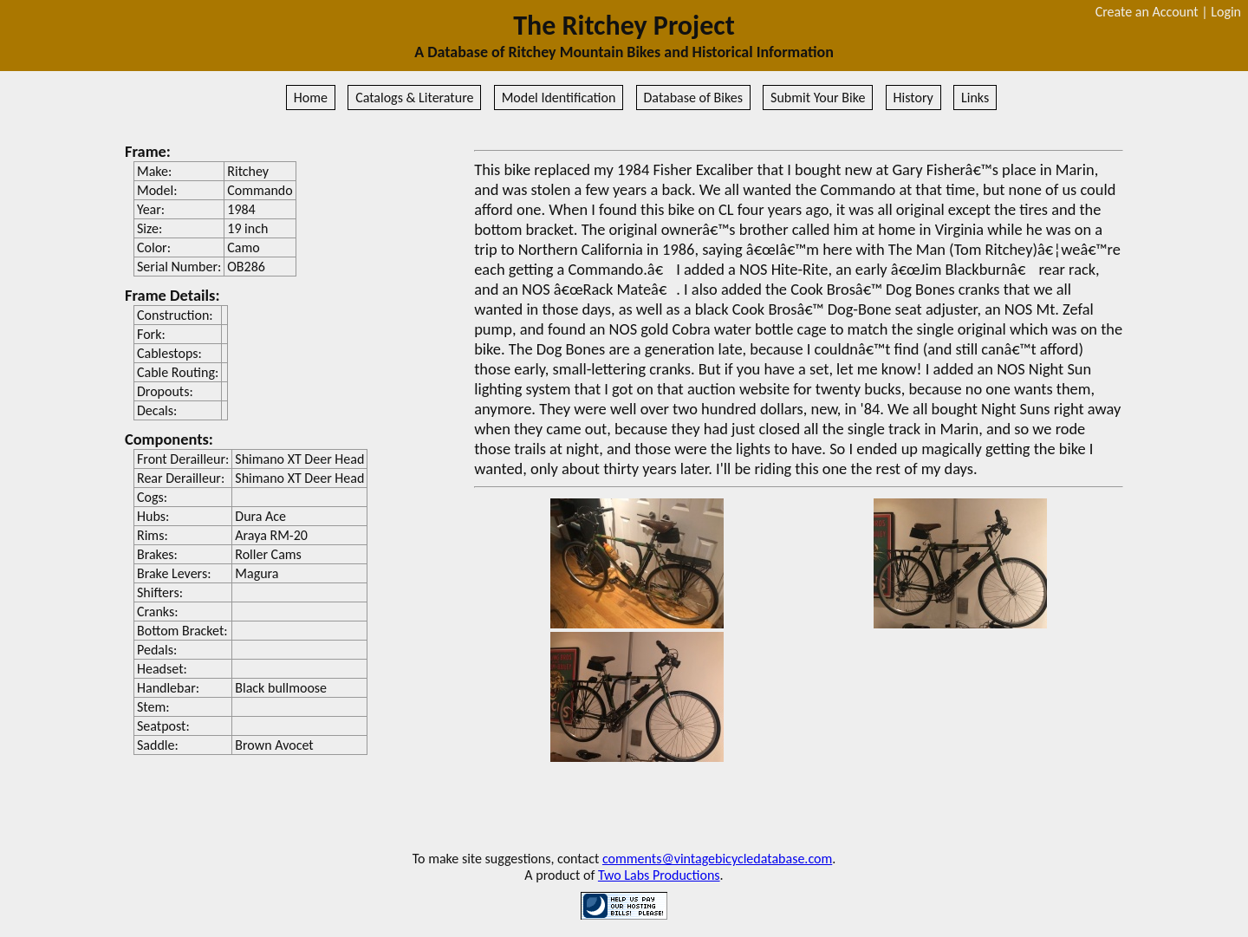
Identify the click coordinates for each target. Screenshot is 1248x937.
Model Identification (559, 97)
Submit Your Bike (817, 97)
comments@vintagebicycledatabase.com (717, 858)
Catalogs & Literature (414, 97)
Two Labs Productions (659, 875)
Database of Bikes (693, 97)
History (913, 97)
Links (975, 97)
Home (311, 97)
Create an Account (1147, 11)
